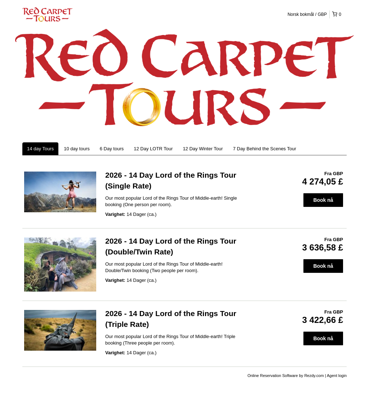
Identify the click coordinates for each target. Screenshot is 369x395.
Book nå (323, 200)
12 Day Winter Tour (203, 148)
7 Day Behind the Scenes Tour (264, 148)
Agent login (337, 375)
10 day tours (77, 148)
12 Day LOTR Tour (153, 148)
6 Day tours (112, 148)
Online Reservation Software (273, 375)
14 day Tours (40, 148)
